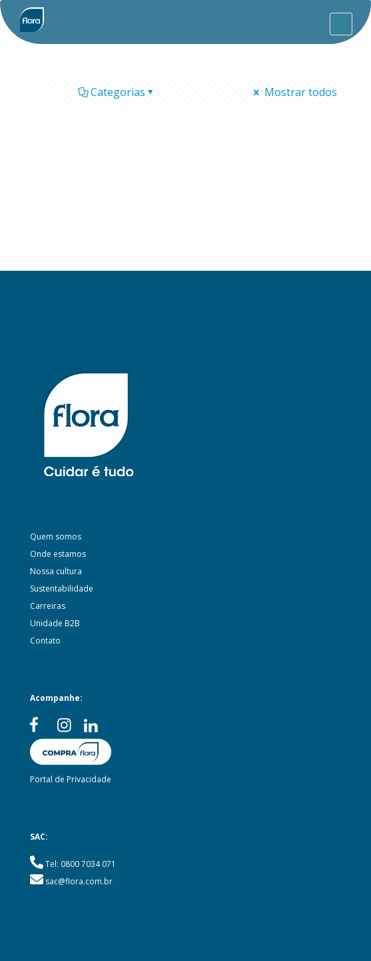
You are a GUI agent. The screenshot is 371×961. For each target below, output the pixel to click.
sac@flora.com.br (79, 881)
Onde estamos (58, 554)
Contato (45, 640)
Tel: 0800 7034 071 (80, 864)
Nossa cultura (56, 571)
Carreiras (47, 606)
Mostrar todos (294, 92)
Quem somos (55, 536)
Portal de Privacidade (70, 779)
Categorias (117, 92)
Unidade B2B (55, 623)
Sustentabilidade (61, 588)
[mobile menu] (341, 24)
